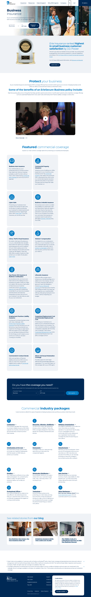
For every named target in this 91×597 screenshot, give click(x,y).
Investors (48, 582)
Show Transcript (20, 137)
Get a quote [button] (71, 393)
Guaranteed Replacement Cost (43, 332)
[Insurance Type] (14, 26)
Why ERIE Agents (52, 2)
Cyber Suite (18, 213)
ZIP (41, 391)
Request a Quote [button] (33, 25)
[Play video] (45, 118)
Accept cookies (61, 591)
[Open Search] (70, 3)
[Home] (11, 3)
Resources (33, 2)
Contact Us (48, 579)
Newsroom (48, 584)
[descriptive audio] (26, 138)
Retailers (10, 473)
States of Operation (44, 591)
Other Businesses (64, 491)
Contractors (11, 424)
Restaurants (37, 448)
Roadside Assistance (32, 582)
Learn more (54, 64)
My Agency (84, 3)
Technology (36, 491)
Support (48, 577)
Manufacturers (63, 448)
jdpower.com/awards (77, 60)
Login (74, 3)
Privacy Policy (30, 591)
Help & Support (41, 2)
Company (60, 2)
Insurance (26, 2)
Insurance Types (17, 391)
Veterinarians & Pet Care (15, 448)
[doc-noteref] (21, 213)
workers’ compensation (41, 248)
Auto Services (62, 473)
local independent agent (64, 495)
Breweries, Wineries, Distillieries (43, 424)
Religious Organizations (66, 424)
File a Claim (30, 579)
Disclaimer (37, 591)
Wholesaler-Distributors (40, 473)
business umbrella (45, 218)
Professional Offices (13, 491)
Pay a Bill (29, 584)
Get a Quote (30, 577)
